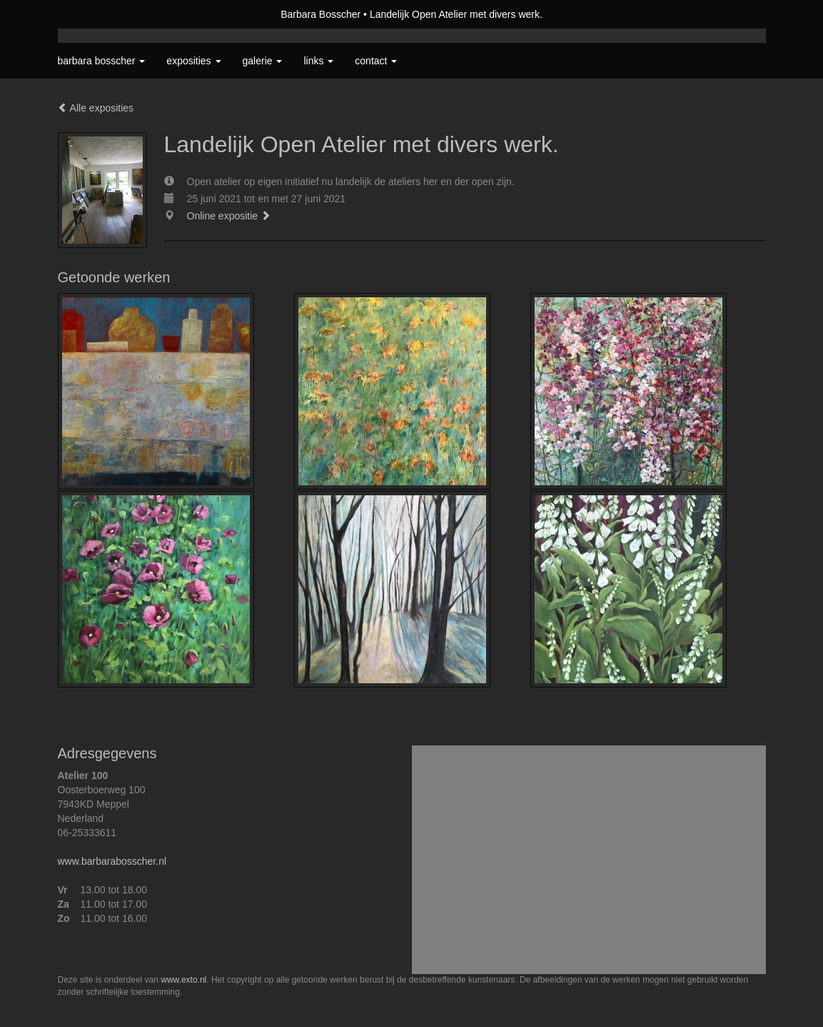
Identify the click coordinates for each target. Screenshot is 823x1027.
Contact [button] (376, 60)
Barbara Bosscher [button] (102, 60)
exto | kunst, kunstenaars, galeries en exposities (98, 14)
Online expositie (229, 216)
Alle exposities (96, 108)
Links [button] (318, 60)
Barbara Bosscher (320, 14)
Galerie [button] (263, 60)
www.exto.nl (183, 980)
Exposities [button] (193, 60)
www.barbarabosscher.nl (112, 861)
